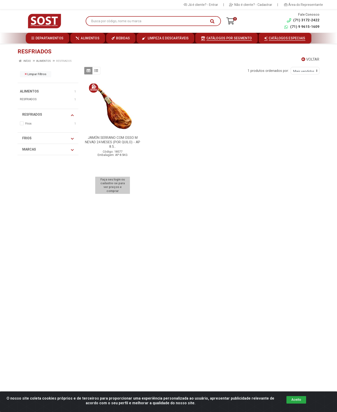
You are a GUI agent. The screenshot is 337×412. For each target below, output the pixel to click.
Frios (48, 138)
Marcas (48, 149)
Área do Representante (303, 4)
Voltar (310, 59)
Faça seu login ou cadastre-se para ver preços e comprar (112, 185)
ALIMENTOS (29, 91)
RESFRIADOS (28, 99)
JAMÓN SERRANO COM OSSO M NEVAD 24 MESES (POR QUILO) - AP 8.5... (112, 142)
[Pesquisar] (212, 21)
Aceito (296, 399)
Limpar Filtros (35, 74)
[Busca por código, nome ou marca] (148, 21)
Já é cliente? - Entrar (201, 4)
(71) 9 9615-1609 (301, 27)
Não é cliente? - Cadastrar (250, 4)
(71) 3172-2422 (303, 20)
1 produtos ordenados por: (268, 71)
